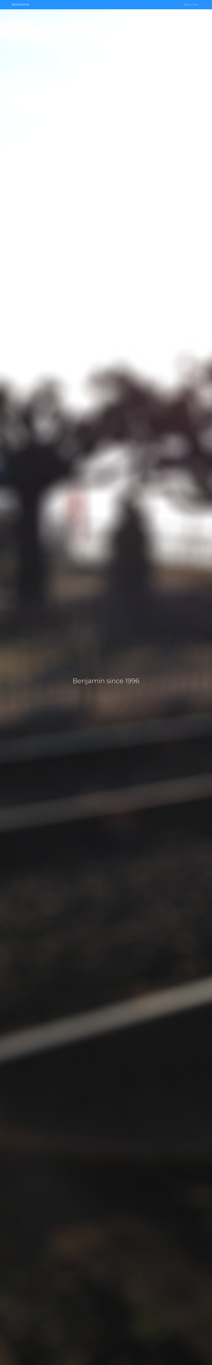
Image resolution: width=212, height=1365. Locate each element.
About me (191, 7)
